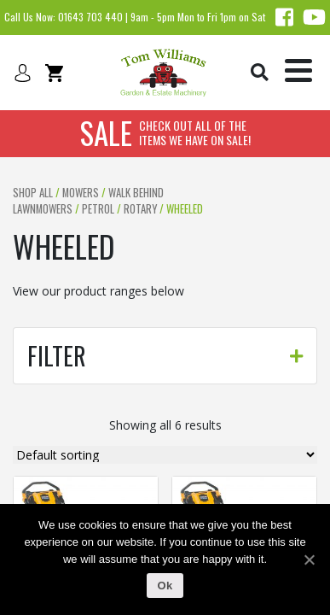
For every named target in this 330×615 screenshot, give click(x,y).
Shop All (33, 192)
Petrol (98, 209)
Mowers (80, 192)
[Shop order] (165, 455)
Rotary (140, 209)
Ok (165, 585)
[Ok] (308, 559)
